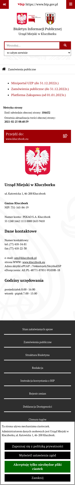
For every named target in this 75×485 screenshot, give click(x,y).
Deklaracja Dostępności (37, 406)
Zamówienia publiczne (38, 342)
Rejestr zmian (37, 393)
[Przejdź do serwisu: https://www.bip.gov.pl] (38, 4)
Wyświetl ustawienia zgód (37, 455)
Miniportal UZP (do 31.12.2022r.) (35, 83)
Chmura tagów (37, 419)
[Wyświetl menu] (70, 4)
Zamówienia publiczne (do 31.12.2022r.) (40, 89)
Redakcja (37, 368)
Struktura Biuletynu (37, 355)
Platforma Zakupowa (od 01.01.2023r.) (38, 95)
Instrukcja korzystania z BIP (37, 380)
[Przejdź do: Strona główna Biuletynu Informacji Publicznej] (4, 69)
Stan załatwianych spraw (37, 329)
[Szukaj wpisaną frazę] (65, 45)
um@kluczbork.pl (25, 258)
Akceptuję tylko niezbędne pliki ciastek (37, 466)
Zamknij (38, 478)
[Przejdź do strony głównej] (37, 25)
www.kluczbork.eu (33, 262)
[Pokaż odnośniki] (4, 4)
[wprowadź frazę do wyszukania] (32, 45)
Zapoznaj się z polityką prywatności (37, 446)
